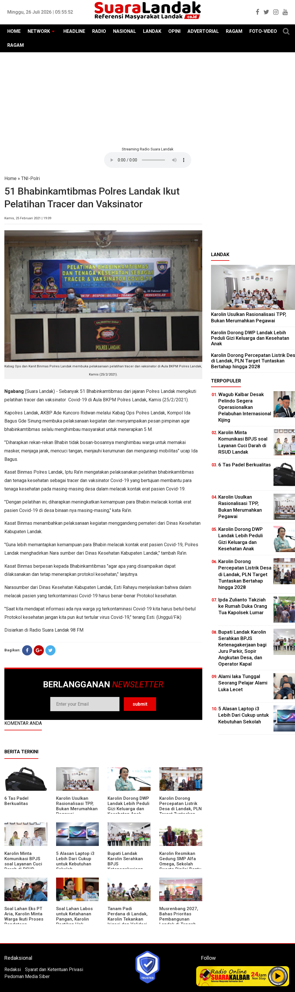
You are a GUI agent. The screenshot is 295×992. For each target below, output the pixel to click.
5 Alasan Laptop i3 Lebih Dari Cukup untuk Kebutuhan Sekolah (75, 861)
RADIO (99, 31)
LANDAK (152, 31)
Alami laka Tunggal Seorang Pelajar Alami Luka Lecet (242, 682)
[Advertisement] (147, 98)
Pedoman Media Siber (27, 976)
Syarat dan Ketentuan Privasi (54, 969)
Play (278, 976)
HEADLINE (74, 31)
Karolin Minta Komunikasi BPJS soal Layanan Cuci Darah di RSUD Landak (23, 864)
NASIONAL (124, 31)
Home (10, 178)
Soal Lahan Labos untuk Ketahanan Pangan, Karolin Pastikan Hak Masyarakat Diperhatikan (74, 921)
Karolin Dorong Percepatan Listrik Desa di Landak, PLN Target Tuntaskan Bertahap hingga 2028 (180, 811)
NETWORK (39, 31)
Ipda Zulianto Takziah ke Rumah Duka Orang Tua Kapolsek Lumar (242, 606)
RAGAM (234, 31)
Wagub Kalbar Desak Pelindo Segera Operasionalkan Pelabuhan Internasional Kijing (244, 407)
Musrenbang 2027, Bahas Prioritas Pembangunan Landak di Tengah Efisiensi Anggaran (178, 919)
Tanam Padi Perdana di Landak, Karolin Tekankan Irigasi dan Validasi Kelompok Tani (128, 919)
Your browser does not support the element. (147, 160)
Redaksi (12, 969)
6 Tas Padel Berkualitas (16, 801)
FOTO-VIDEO (263, 31)
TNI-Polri (30, 178)
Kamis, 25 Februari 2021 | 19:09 (27, 218)
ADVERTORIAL (203, 31)
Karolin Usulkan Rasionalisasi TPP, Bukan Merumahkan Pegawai (77, 806)
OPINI (174, 31)
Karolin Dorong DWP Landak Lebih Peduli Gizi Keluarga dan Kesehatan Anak (128, 806)
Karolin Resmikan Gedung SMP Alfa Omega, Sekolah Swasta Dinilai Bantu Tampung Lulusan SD (180, 866)
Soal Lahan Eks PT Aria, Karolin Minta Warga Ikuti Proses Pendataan (23, 916)
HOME (14, 31)
